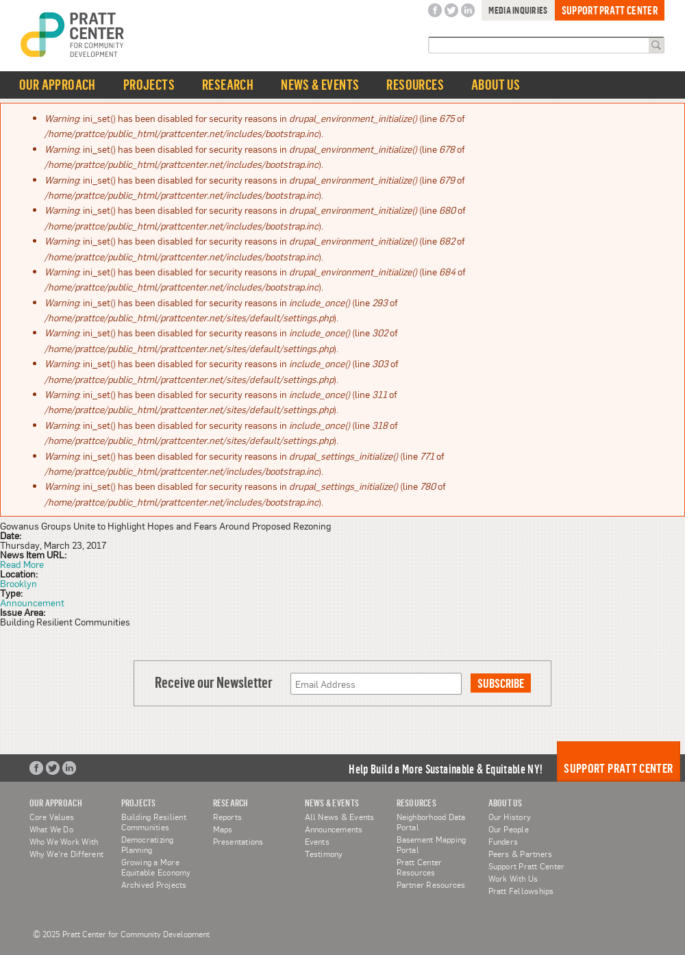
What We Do (51, 828)
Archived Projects (154, 884)
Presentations (238, 841)
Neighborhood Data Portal (431, 821)
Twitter (451, 10)
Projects (149, 84)
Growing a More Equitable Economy (156, 867)
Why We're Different (66, 853)
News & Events (320, 84)
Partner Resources (431, 884)
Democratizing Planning (147, 844)
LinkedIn (468, 10)
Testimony (324, 853)
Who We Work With (64, 841)
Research (227, 84)
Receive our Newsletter (214, 682)
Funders (503, 841)
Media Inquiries (517, 10)
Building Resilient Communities (153, 821)
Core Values (52, 816)
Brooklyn (18, 583)
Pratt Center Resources (420, 867)
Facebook (435, 10)
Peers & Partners (520, 853)
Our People (508, 828)
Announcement (32, 602)
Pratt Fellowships (521, 890)
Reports (227, 816)
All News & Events (340, 816)
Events (317, 841)
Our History (510, 816)
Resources (415, 84)
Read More (22, 564)
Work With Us (513, 878)
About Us (495, 84)
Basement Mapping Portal (431, 844)
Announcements (334, 828)
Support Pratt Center (610, 10)
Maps (223, 828)
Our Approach (57, 84)
